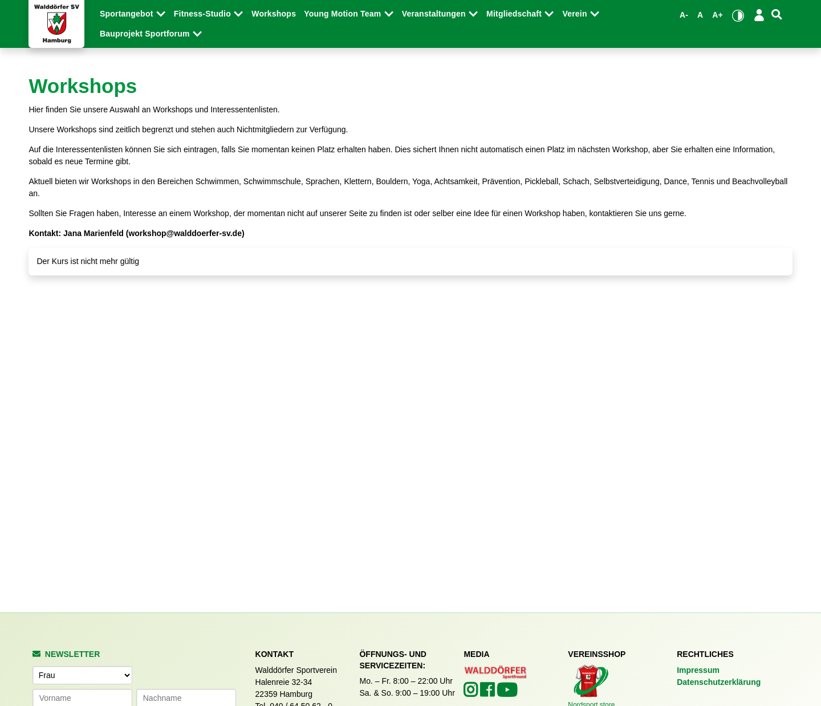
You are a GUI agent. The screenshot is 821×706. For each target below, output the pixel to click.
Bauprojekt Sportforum (146, 33)
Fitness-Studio (203, 13)
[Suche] (776, 15)
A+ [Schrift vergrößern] (717, 14)
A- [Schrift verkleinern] (684, 14)
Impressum (698, 670)
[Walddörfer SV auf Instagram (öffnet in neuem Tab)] (472, 692)
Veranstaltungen (435, 13)
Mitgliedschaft (515, 13)
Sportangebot (128, 13)
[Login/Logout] (759, 15)
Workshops (273, 13)
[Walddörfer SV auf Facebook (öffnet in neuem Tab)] (488, 692)
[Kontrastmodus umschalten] (738, 15)
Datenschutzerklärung (719, 682)
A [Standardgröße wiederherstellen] (700, 14)
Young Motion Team (343, 13)
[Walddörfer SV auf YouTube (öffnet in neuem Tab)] (507, 693)
